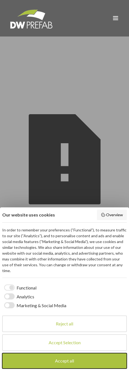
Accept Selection (65, 342)
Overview (112, 214)
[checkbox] (19, 288)
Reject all (64, 323)
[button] (115, 18)
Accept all (64, 360)
